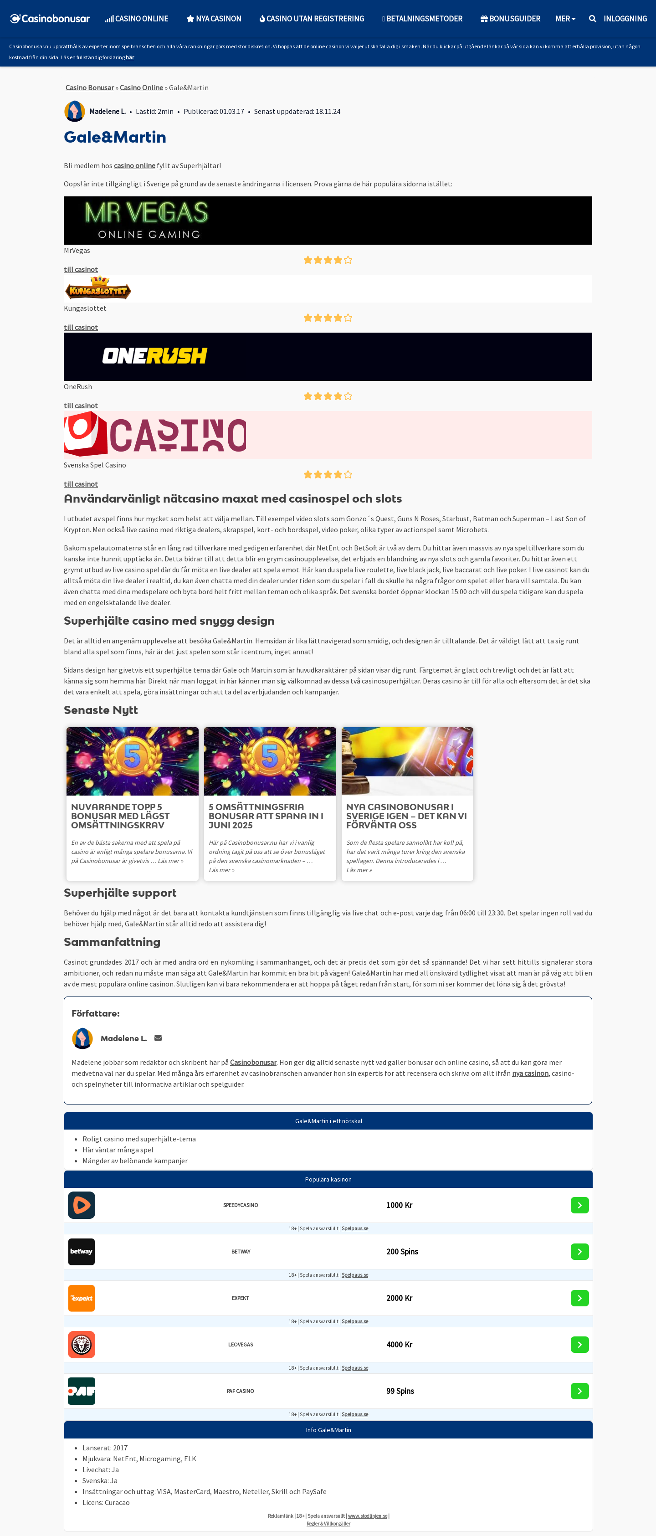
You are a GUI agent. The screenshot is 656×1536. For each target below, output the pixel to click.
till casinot (81, 269)
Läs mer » (170, 861)
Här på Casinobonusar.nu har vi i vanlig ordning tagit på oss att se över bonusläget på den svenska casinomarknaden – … (267, 851)
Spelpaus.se (355, 1228)
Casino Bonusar (90, 87)
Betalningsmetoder (422, 19)
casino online (134, 165)
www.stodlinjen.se (367, 1516)
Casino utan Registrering (312, 19)
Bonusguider (510, 19)
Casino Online (136, 19)
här (130, 57)
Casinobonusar (253, 1062)
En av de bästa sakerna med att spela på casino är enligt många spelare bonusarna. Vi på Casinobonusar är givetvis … (131, 851)
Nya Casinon (213, 19)
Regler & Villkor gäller (328, 1524)
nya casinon (530, 1073)
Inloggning (625, 19)
